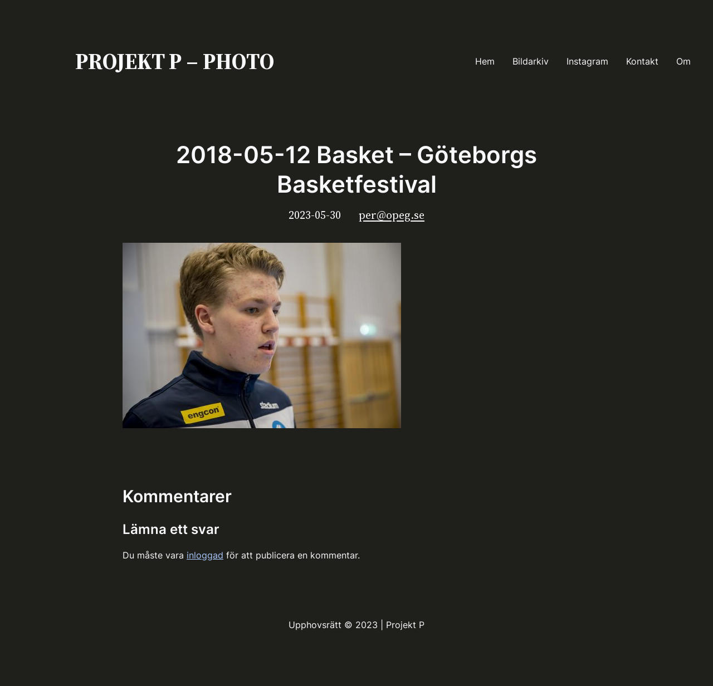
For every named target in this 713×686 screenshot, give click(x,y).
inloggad (205, 555)
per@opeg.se (391, 215)
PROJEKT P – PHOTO (174, 61)
